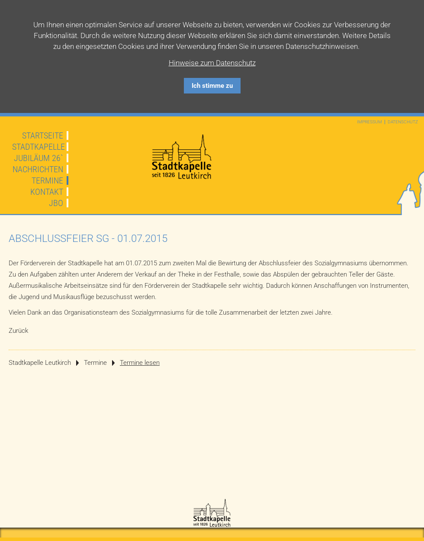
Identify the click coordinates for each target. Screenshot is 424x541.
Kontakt (46, 191)
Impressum (369, 122)
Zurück (18, 331)
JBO (56, 203)
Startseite (42, 135)
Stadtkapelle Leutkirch (40, 363)
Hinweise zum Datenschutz (212, 62)
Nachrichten (38, 169)
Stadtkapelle (38, 146)
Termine (47, 180)
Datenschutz (403, 122)
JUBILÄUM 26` (38, 158)
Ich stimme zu (212, 86)
